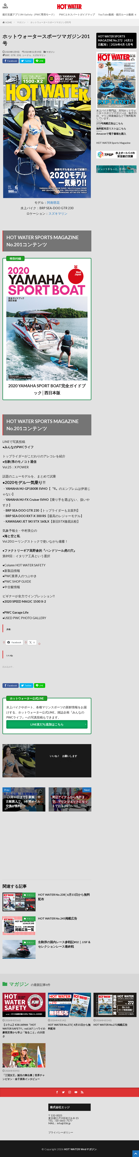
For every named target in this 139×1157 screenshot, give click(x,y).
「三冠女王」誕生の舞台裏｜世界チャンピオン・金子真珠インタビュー (23, 1077)
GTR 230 (16, 55)
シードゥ (26, 55)
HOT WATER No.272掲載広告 (110, 1024)
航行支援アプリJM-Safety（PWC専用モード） (29, 14)
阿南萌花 (53, 202)
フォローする (64, 760)
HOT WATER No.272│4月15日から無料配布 (69, 1026)
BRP (7, 55)
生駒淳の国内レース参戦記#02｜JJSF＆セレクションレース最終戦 (64, 944)
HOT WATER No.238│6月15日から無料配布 (64, 897)
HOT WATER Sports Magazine (113, 142)
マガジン (21, 22)
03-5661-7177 (63, 1120)
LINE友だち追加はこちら (47, 724)
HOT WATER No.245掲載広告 (57, 918)
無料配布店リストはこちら (111, 128)
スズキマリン (39, 55)
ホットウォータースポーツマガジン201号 (50, 22)
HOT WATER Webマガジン (80, 1149)
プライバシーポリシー (60, 1132)
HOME (8, 22)
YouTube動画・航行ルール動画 (116, 14)
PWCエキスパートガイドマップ (77, 14)
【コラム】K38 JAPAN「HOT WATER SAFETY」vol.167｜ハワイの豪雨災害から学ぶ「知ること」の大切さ (23, 1030)
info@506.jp (63, 1123)
